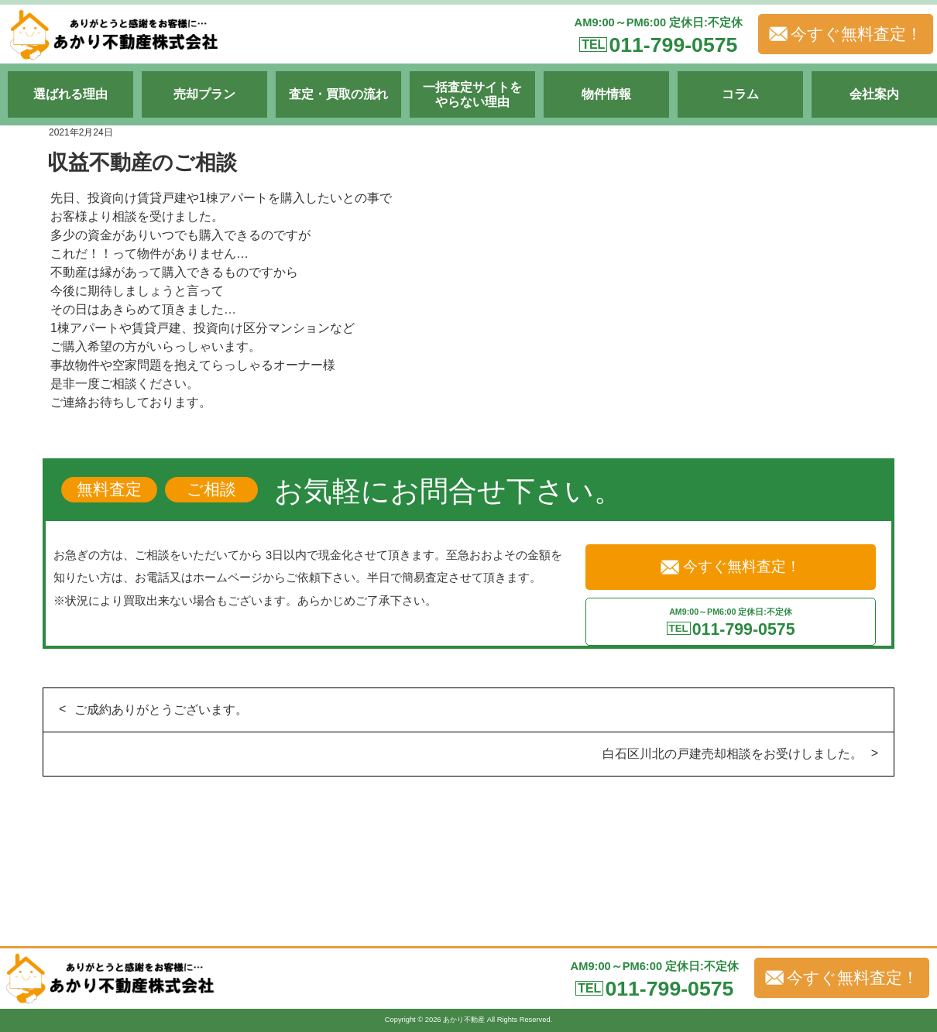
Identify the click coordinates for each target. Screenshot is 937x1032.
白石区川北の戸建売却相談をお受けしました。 (732, 753)
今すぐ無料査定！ (845, 34)
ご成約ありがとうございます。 (161, 709)
